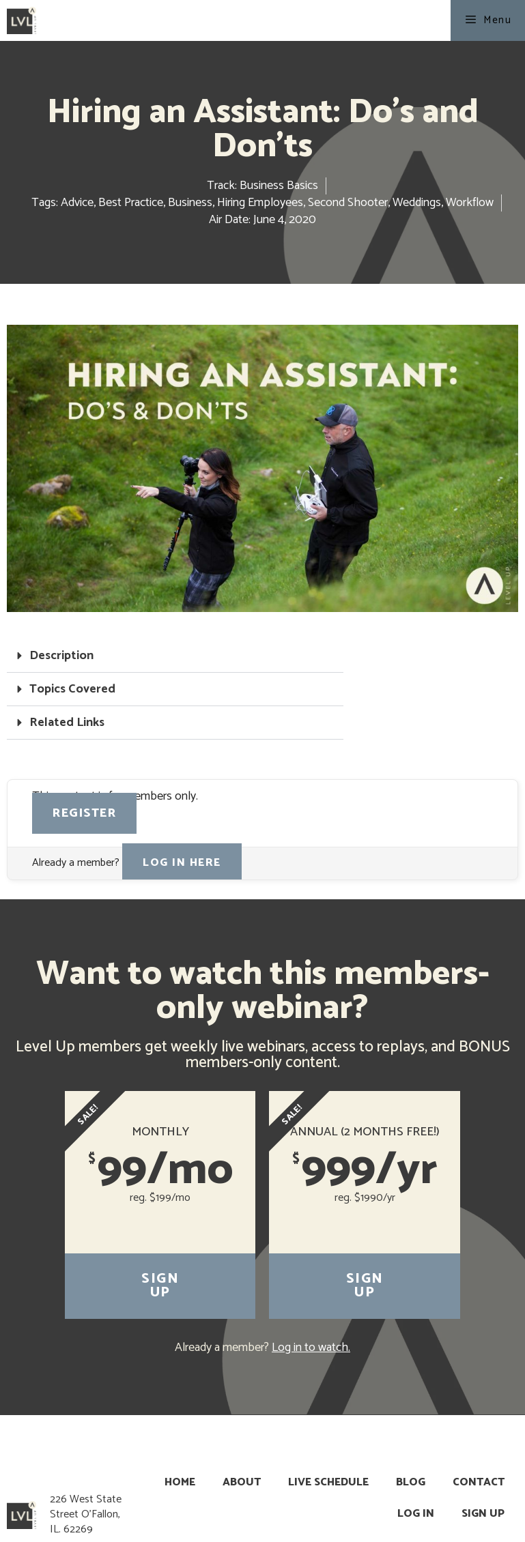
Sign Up (160, 1286)
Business (190, 202)
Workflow (470, 202)
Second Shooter (348, 202)
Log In (415, 1513)
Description (61, 655)
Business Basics (279, 185)
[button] (175, 656)
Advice (77, 202)
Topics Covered (72, 689)
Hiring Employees (260, 202)
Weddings (417, 202)
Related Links (66, 722)
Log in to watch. (311, 1347)
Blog (410, 1482)
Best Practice (130, 202)
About (242, 1482)
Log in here (182, 863)
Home (180, 1482)
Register (84, 813)
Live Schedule (328, 1482)
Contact (479, 1482)
